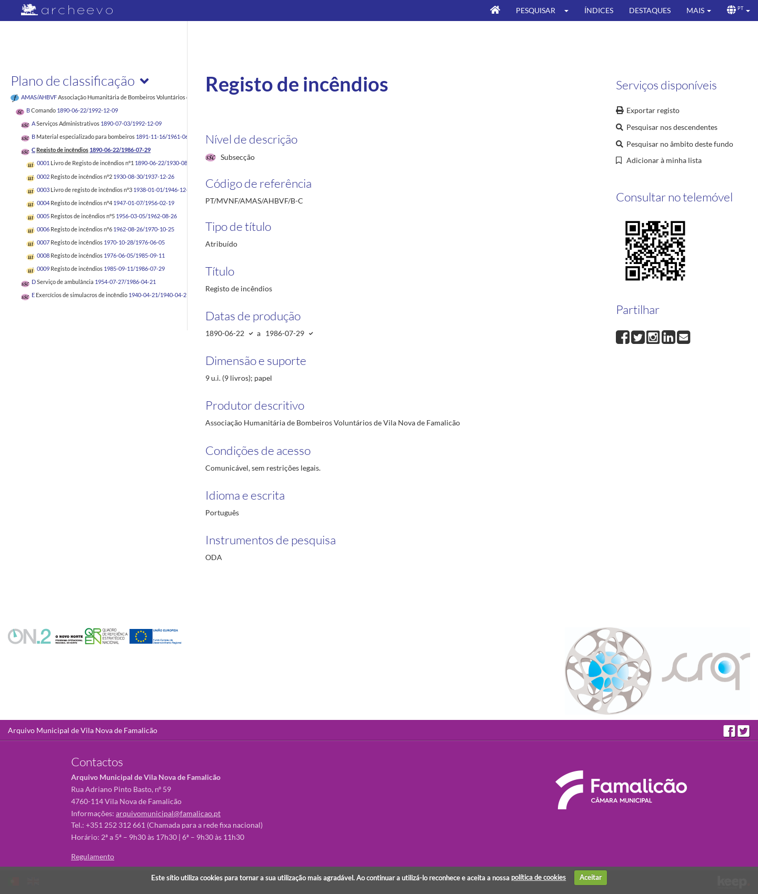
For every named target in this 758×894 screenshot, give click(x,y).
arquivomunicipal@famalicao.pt (168, 813)
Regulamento (92, 856)
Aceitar (591, 877)
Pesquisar (535, 10)
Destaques (650, 10)
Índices (598, 10)
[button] (569, 10)
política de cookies (538, 877)
